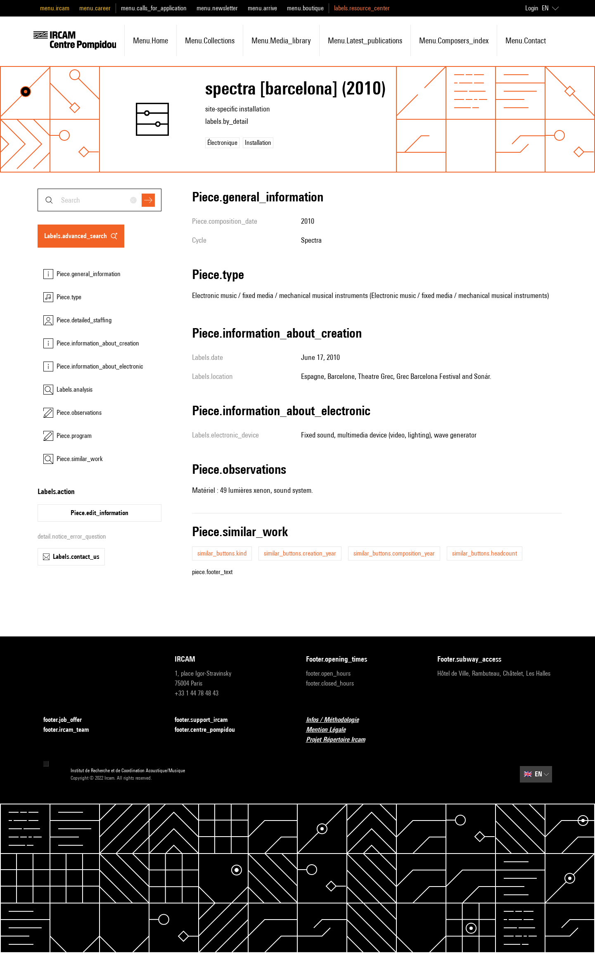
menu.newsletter (217, 8)
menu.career (95, 8)
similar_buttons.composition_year (394, 553)
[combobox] (99, 200)
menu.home (150, 40)
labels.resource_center (362, 8)
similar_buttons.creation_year (300, 553)
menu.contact (525, 40)
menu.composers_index (453, 40)
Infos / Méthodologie (337, 720)
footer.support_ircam (206, 720)
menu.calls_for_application (154, 8)
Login (531, 8)
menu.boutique (305, 8)
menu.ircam (54, 8)
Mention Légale (331, 730)
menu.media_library (281, 40)
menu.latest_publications (365, 40)
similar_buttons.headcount (484, 553)
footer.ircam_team (71, 730)
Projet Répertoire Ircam (340, 739)
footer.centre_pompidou (210, 730)
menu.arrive (262, 8)
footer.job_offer (67, 720)
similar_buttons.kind (222, 553)
